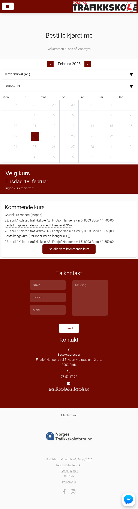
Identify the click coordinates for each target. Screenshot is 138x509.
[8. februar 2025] (111, 115)
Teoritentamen (69, 470)
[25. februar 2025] (35, 147)
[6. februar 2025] (73, 115)
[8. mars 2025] (111, 157)
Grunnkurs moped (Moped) (23, 215)
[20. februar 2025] (73, 136)
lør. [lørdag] (101, 97)
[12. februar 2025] (54, 126)
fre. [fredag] (82, 97)
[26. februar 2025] (54, 147)
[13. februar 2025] (73, 126)
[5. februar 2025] (54, 115)
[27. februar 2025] (73, 147)
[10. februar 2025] (16, 126)
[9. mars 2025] (131, 157)
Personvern (69, 482)
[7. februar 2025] (92, 115)
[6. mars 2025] (73, 157)
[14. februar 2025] (92, 126)
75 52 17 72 (69, 377)
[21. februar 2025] (92, 136)
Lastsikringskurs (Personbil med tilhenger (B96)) (38, 225)
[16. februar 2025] (131, 126)
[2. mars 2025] (131, 147)
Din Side (69, 476)
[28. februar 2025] (92, 147)
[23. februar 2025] (131, 136)
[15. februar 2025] (111, 126)
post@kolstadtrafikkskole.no (69, 388)
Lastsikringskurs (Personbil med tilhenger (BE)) (37, 236)
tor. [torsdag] (62, 97)
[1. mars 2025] (111, 147)
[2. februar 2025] (131, 105)
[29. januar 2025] (54, 105)
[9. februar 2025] (131, 115)
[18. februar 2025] (35, 136)
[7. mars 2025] (92, 157)
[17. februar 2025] (16, 136)
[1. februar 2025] (111, 105)
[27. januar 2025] (16, 105)
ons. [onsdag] (44, 97)
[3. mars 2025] (16, 157)
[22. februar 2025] (111, 136)
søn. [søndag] (121, 97)
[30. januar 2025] (73, 105)
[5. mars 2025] (54, 157)
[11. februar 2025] (35, 126)
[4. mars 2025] (35, 157)
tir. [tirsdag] (24, 97)
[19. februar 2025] (54, 136)
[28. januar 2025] (35, 105)
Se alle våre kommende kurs (69, 249)
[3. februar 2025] (16, 115)
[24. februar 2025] (16, 147)
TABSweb (62, 465)
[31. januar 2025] (92, 105)
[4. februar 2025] (35, 115)
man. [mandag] (6, 97)
